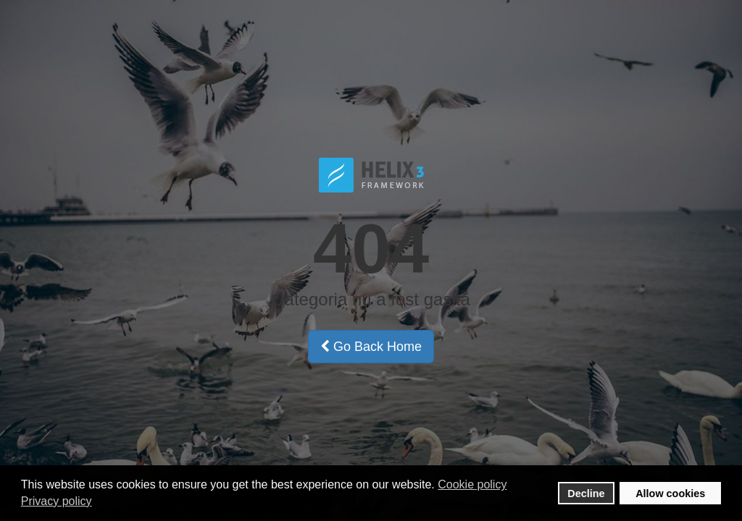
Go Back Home (371, 346)
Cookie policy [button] (472, 484)
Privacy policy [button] (56, 501)
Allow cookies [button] (670, 493)
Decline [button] (585, 493)
